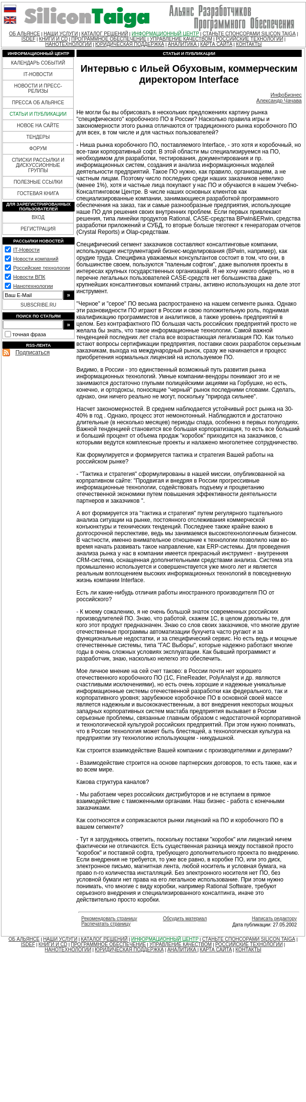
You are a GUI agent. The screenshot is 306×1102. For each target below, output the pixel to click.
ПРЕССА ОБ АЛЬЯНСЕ (38, 102)
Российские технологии (41, 268)
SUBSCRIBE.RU (38, 305)
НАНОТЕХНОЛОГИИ (68, 44)
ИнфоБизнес (286, 95)
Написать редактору (274, 918)
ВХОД (38, 217)
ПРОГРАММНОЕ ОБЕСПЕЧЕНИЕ (108, 39)
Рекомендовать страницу (109, 918)
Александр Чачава (279, 100)
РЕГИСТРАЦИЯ (38, 228)
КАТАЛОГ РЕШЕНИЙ (104, 33)
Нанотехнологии (33, 286)
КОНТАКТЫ (249, 44)
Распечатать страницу (106, 923)
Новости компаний (35, 259)
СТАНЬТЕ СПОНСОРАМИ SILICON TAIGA (249, 33)
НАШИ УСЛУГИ (61, 33)
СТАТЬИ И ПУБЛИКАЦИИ (38, 114)
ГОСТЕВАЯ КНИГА (38, 193)
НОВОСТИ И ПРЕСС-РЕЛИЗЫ (38, 88)
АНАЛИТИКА (183, 44)
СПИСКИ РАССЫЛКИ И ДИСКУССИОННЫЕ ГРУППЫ (38, 165)
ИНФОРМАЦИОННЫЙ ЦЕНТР (165, 33)
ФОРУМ (38, 148)
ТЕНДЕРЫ (38, 137)
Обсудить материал (185, 918)
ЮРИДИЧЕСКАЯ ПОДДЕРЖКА (129, 44)
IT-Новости (26, 250)
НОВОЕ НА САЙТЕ (38, 125)
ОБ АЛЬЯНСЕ (24, 33)
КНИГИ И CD (53, 39)
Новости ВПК (29, 277)
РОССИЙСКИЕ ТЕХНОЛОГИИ (249, 39)
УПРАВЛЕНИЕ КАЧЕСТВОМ (181, 39)
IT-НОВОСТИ (38, 74)
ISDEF (28, 39)
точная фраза (29, 334)
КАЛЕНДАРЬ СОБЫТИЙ (38, 63)
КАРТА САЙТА (216, 44)
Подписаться (32, 352)
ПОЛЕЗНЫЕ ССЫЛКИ (37, 182)
